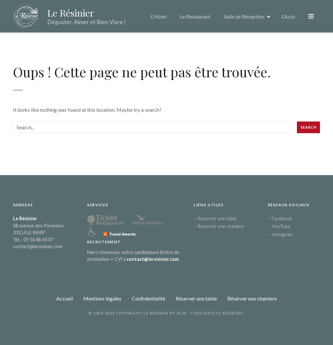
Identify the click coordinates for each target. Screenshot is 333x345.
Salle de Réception (244, 16)
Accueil (64, 298)
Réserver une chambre (252, 298)
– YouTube (279, 226)
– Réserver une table (215, 218)
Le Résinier (70, 12)
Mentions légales (102, 298)
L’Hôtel (159, 16)
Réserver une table (196, 298)
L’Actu (289, 16)
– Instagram (280, 234)
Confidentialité (148, 298)
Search (308, 127)
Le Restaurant (195, 16)
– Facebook (280, 218)
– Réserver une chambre (219, 226)
